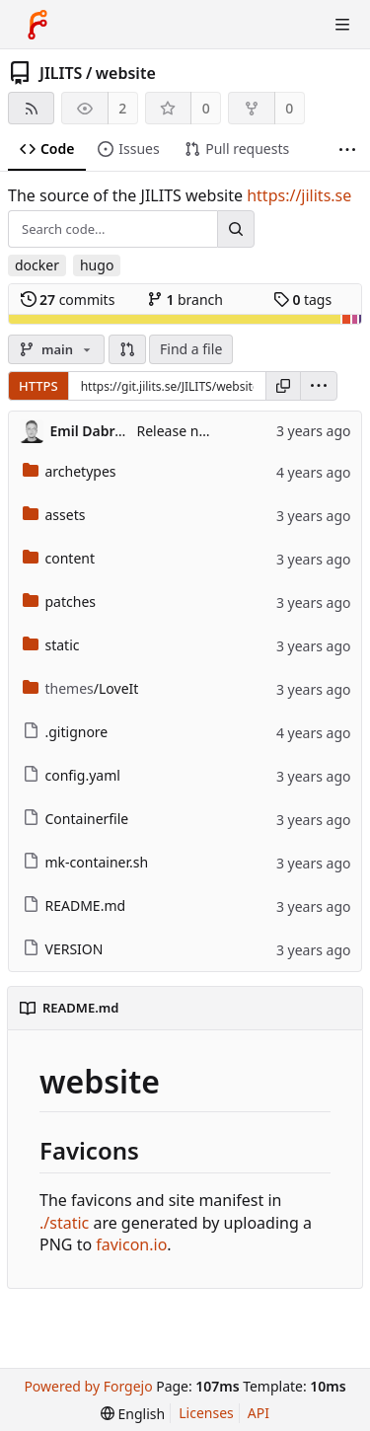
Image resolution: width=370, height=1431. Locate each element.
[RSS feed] (31, 108)
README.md (74, 905)
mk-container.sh (86, 862)
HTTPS (38, 386)
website (126, 73)
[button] (127, 349)
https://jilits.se (299, 195)
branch (185, 299)
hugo (96, 265)
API (258, 1412)
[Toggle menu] (342, 24)
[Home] (37, 24)
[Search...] (236, 229)
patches (60, 601)
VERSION (63, 949)
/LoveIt (81, 688)
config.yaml (71, 775)
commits (68, 299)
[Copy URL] (283, 386)
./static (64, 1223)
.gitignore (66, 731)
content (59, 558)
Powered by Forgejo (88, 1386)
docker (37, 265)
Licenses (206, 1412)
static (51, 645)
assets (54, 514)
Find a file (191, 348)
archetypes (69, 471)
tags (302, 299)
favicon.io (131, 1244)
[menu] (318, 386)
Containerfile (76, 818)
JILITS (60, 73)
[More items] (347, 149)
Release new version (202, 430)
